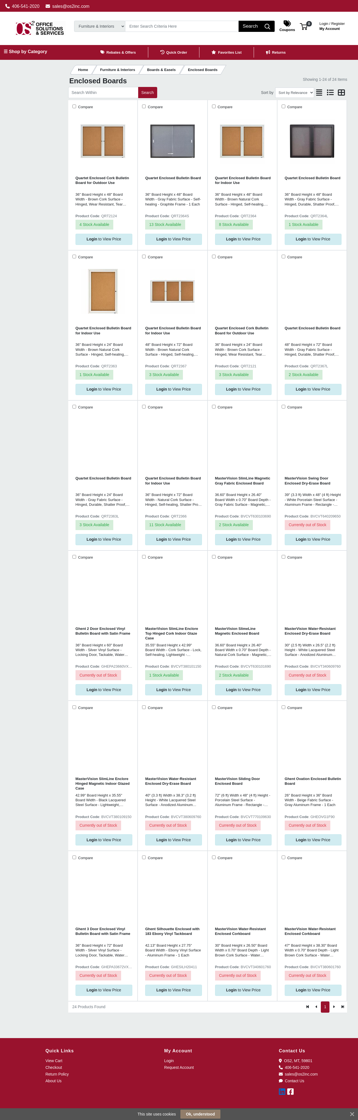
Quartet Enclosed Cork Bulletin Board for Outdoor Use (102, 180)
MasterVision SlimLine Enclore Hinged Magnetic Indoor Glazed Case (103, 784)
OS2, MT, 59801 (295, 1060)
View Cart (53, 1060)
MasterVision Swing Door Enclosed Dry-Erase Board (307, 480)
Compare (85, 107)
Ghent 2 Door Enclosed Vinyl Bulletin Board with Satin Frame (103, 631)
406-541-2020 (22, 6)
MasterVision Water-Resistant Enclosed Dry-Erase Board (310, 631)
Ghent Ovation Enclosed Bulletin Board (313, 781)
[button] (303, 26)
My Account (332, 25)
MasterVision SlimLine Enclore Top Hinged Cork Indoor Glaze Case (171, 634)
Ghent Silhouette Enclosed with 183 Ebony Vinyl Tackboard (172, 931)
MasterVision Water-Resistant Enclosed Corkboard (240, 931)
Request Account (179, 1067)
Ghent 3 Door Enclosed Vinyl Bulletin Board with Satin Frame (103, 931)
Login (169, 1060)
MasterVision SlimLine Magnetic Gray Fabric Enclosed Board (242, 480)
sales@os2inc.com (68, 6)
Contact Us (291, 1081)
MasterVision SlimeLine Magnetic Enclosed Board (237, 631)
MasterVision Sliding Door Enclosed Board (237, 781)
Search (147, 92)
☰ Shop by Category (25, 51)
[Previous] (316, 1007)
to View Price (104, 239)
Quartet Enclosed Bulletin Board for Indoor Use (243, 180)
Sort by (267, 92)
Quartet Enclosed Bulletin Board (173, 178)
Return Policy (57, 1074)
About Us (53, 1081)
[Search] (182, 26)
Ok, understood (200, 1114)
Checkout (53, 1067)
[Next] (333, 1007)
